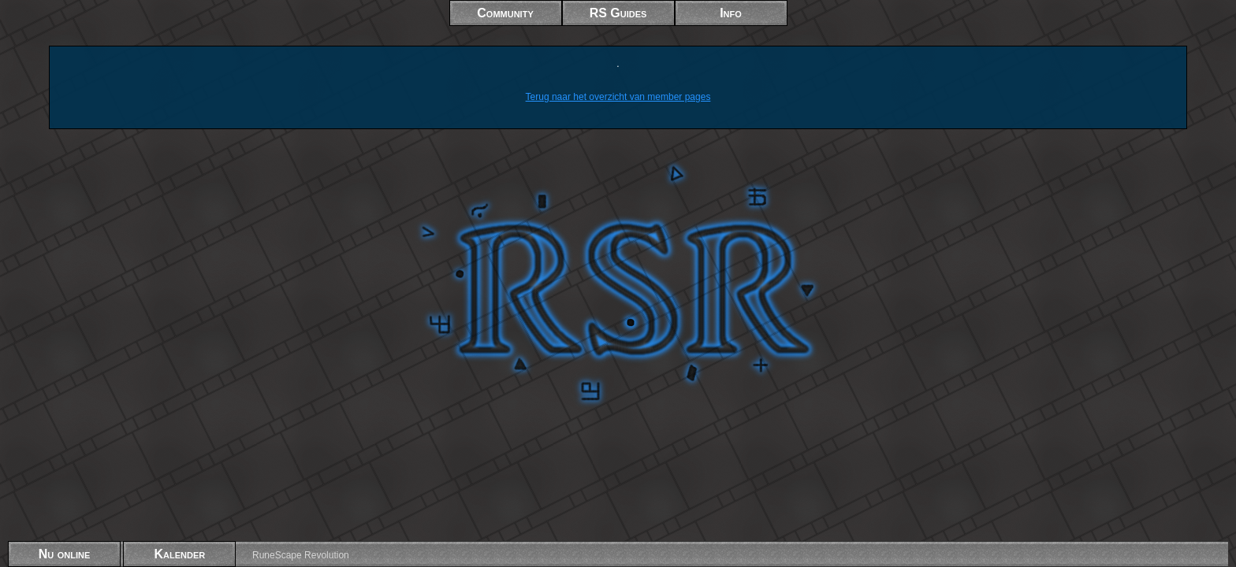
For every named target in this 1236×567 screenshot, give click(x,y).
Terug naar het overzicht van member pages (618, 96)
